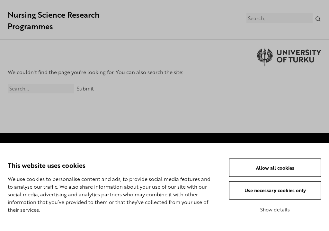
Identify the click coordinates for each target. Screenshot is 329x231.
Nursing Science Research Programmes (54, 20)
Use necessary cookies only (275, 190)
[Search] (318, 18)
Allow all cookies (275, 167)
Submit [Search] (85, 88)
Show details (275, 209)
